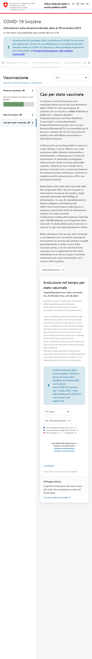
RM (82, 4)
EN (86, 4)
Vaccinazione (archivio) (46, 62)
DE (68, 4)
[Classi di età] (57, 411)
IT (78, 4)
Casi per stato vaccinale (57, 497)
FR (73, 4)
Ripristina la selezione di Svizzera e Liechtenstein (22, 83)
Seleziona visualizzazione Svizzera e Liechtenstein (64, 449)
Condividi (49, 465)
